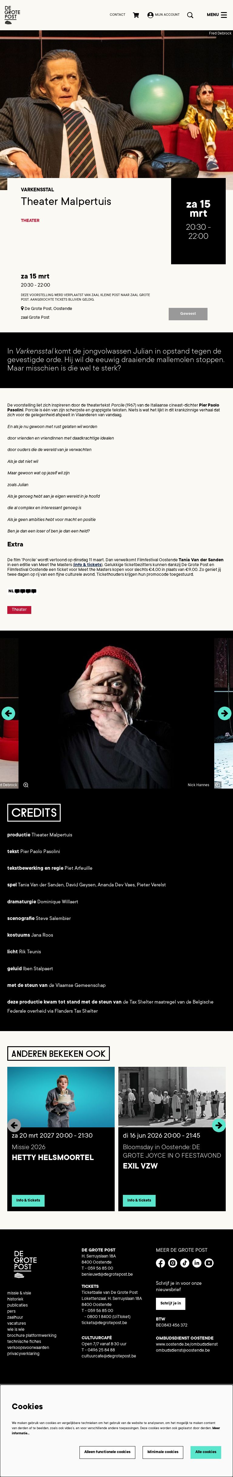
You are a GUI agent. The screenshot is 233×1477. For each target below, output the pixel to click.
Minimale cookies (162, 1452)
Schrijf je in (170, 1307)
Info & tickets (28, 1204)
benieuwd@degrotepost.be (107, 1278)
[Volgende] (224, 717)
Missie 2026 (29, 1151)
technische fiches (24, 1345)
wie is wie (16, 1333)
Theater (30, 224)
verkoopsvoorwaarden (28, 1351)
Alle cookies (205, 1452)
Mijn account (163, 15)
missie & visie (19, 1297)
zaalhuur (15, 1321)
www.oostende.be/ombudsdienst (187, 1348)
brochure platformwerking (31, 1339)
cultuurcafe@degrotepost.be (109, 1360)
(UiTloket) (121, 1320)
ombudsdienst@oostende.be (183, 1354)
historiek (15, 1303)
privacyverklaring (23, 1357)
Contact (117, 15)
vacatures (16, 1327)
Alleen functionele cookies (107, 1452)
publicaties (17, 1309)
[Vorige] (8, 717)
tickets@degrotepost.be (104, 1326)
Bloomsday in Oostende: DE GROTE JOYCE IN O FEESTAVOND (172, 1155)
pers (11, 1315)
